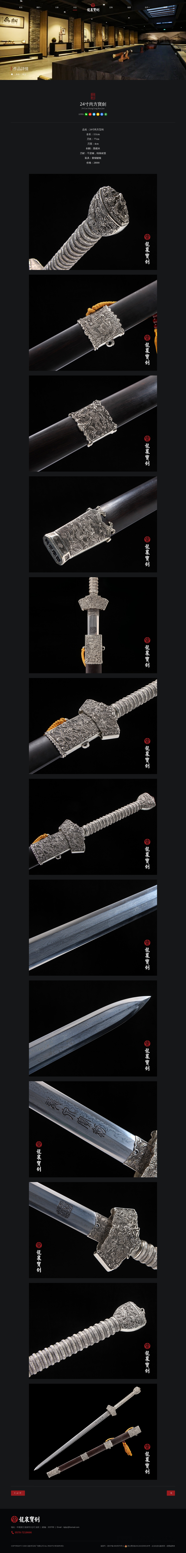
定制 (111, 7)
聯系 (165, 7)
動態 (129, 7)
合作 (147, 7)
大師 (56, 7)
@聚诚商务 (171, 1546)
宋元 (24, 74)
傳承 (38, 7)
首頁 (20, 7)
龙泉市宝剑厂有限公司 (35, 1546)
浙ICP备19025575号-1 (115, 1546)
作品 (75, 7)
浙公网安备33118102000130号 (137, 1546)
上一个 (17, 1493)
